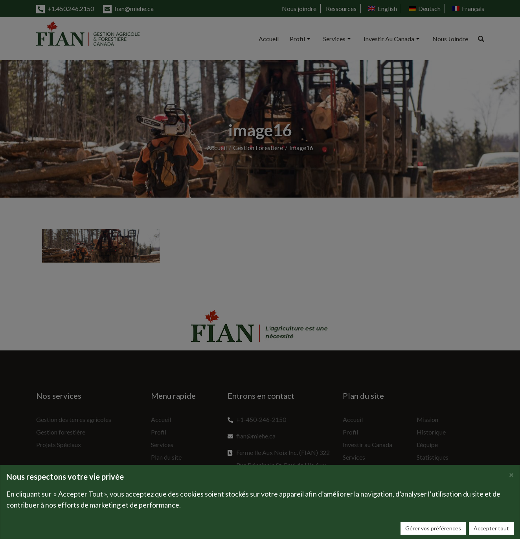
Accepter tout (491, 528)
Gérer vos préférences (433, 528)
